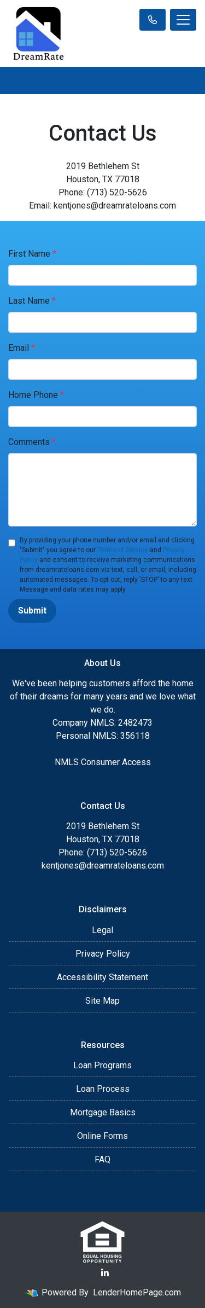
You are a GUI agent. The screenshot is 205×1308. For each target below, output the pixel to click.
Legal (102, 930)
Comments (32, 442)
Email (21, 348)
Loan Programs (102, 1065)
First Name (32, 253)
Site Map (102, 1001)
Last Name (32, 301)
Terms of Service (122, 550)
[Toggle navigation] (183, 20)
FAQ (102, 1159)
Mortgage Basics (103, 1112)
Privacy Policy (102, 953)
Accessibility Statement (102, 977)
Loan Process (103, 1089)
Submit (32, 610)
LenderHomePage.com (137, 1292)
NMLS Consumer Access (103, 762)
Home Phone (36, 395)
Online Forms (102, 1136)
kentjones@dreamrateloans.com (103, 865)
